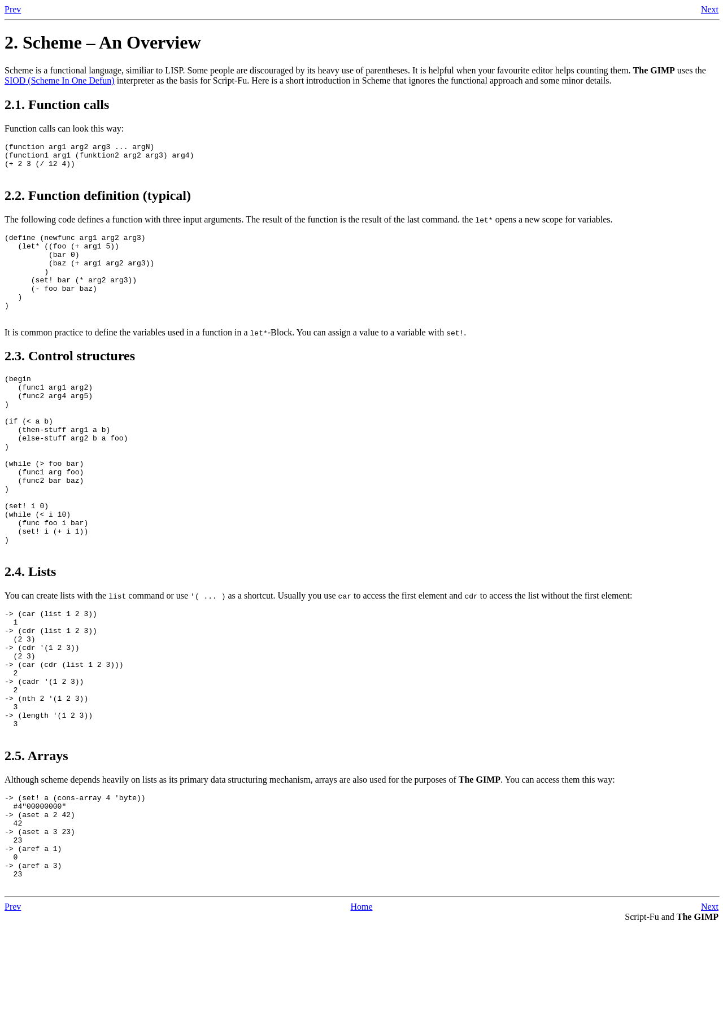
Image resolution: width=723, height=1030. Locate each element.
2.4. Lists (30, 630)
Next (709, 9)
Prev (13, 9)
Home (361, 1010)
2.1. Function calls (57, 104)
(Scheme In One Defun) (60, 80)
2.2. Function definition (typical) (98, 202)
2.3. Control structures (70, 379)
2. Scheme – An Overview (103, 42)
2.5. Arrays (36, 840)
